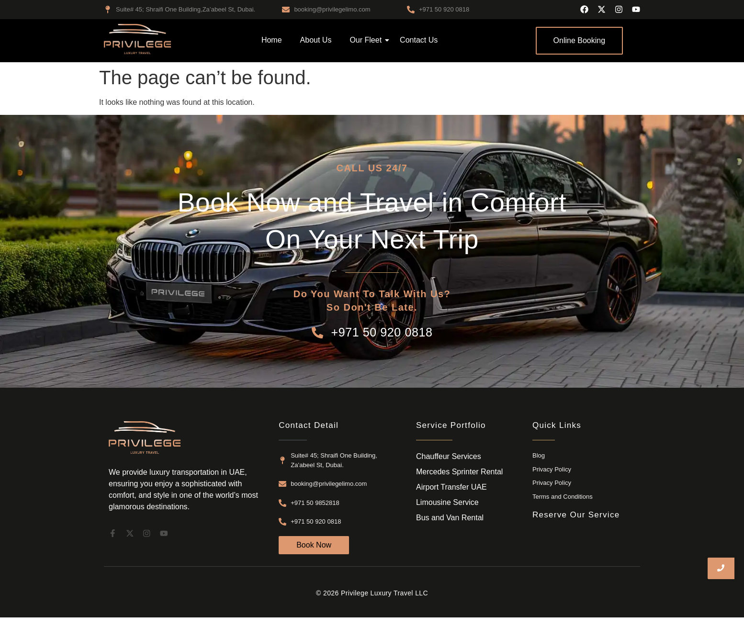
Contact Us (419, 40)
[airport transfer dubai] (137, 39)
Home (271, 40)
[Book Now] (314, 545)
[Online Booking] (579, 41)
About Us (316, 40)
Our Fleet (367, 40)
